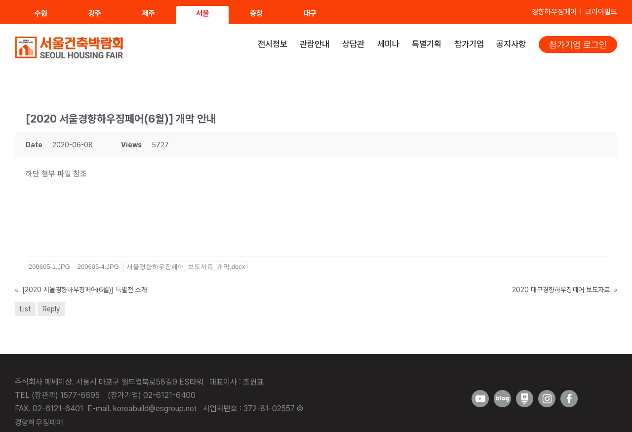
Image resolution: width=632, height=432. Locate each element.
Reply (51, 309)
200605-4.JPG (98, 266)
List (25, 309)
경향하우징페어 (554, 11)
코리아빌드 (601, 11)
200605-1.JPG (49, 266)
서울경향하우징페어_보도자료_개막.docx (185, 266)
